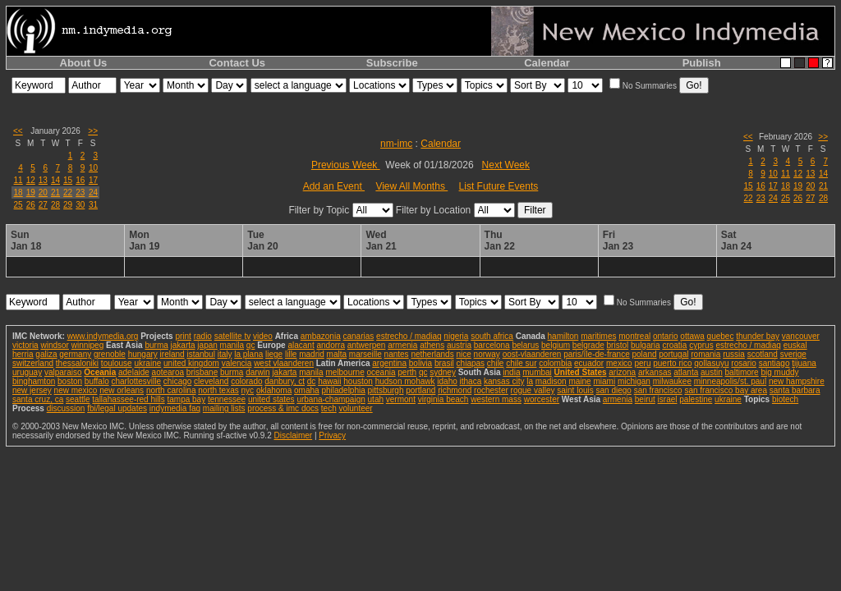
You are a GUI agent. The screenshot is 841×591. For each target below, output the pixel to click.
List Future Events (499, 186)
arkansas (655, 372)
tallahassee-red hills (128, 399)
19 (30, 192)
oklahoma (274, 390)
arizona (622, 372)
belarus (525, 345)
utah (376, 399)
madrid (311, 354)
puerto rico (672, 363)
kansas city (504, 381)
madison (551, 381)
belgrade (588, 345)
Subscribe (392, 63)
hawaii (329, 381)
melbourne (344, 372)
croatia (674, 345)
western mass (496, 399)
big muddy (779, 372)
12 (30, 180)
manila (232, 345)
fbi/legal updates (117, 408)
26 (30, 204)
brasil (444, 363)
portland (420, 390)
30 (80, 204)
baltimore (742, 372)
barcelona (492, 345)
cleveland (211, 381)
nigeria (455, 336)
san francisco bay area (725, 390)
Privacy (332, 435)
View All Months (411, 186)
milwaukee (672, 381)
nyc (248, 390)
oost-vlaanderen (532, 354)
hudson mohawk (405, 381)
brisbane (202, 372)
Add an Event (334, 186)
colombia (555, 363)
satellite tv (232, 336)
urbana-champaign (330, 399)
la (529, 381)
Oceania (100, 372)
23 (80, 192)
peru (642, 363)
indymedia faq (174, 408)
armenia (402, 345)
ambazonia (321, 336)
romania (705, 354)
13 (43, 180)
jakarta (183, 345)
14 (55, 180)
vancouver (801, 336)
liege (274, 354)
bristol (618, 345)
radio (203, 336)
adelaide (133, 372)
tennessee (227, 399)
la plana (248, 354)
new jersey (32, 390)
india (511, 372)
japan (207, 345)
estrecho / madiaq (409, 336)
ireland (172, 354)
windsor (54, 345)
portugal (673, 354)
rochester (491, 390)
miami (604, 381)
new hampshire (797, 381)
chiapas (471, 363)
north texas (218, 390)
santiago (774, 363)
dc (311, 381)
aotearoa (168, 372)
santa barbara (795, 390)
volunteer (356, 408)
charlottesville (136, 381)
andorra (330, 345)
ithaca (471, 381)
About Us (84, 63)
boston (69, 381)
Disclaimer (292, 435)
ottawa (692, 336)
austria (459, 345)
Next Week (506, 165)
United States (580, 372)
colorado (246, 381)
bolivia (420, 363)
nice (463, 354)
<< (18, 130)
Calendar (547, 63)
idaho (447, 381)
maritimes (598, 336)
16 (80, 180)
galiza (46, 354)
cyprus (701, 345)
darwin (257, 372)
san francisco (658, 390)
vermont (401, 399)
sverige (793, 354)
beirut (645, 399)
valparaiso (63, 372)
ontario (665, 336)
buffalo (97, 381)
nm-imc (396, 143)
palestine (695, 399)
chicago (177, 381)
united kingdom (191, 363)
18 (18, 192)
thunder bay (757, 336)
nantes (396, 354)
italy (225, 354)
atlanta (685, 372)
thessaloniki (77, 363)
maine (579, 381)
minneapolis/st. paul (730, 381)
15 (67, 180)
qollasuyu (711, 363)
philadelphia (343, 390)
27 (43, 204)
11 (18, 180)
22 (67, 192)
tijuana (804, 363)
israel (668, 399)
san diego (614, 390)
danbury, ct (284, 381)
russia (734, 354)
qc (250, 345)
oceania (380, 372)
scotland (762, 354)
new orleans (121, 390)
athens (432, 345)
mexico (619, 363)
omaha (306, 390)
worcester (541, 399)
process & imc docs (283, 408)
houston (358, 381)
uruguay (27, 372)
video (263, 336)
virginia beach (443, 399)
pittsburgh (386, 390)
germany (75, 354)
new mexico (76, 390)
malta (337, 354)
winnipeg (87, 345)
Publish (701, 63)
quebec (720, 336)
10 (93, 167)
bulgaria (645, 345)
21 (55, 192)
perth (407, 372)
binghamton (33, 381)
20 (43, 192)
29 (67, 204)
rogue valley (533, 390)
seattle (78, 399)
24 (93, 192)
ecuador (589, 363)
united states (271, 399)
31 (93, 204)
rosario (743, 363)
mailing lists (224, 408)
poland (644, 354)
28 (55, 204)
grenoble (110, 354)
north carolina (171, 390)
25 (18, 204)
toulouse (116, 363)
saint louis (575, 390)
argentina (389, 363)
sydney (443, 372)
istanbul (200, 354)
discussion (66, 408)
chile (495, 363)
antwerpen (366, 345)
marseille (365, 354)
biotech (785, 399)
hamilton (563, 336)
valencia (237, 363)
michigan (634, 381)
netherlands (432, 354)
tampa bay (186, 399)
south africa (492, 336)
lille (290, 354)
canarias (358, 336)
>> (93, 130)
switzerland (32, 363)
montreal (634, 336)
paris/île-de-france (596, 354)
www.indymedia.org (103, 336)
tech (329, 408)
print (183, 336)
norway (487, 354)
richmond (454, 390)
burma (156, 345)
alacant (300, 345)
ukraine (147, 363)
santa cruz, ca (37, 399)
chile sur (521, 363)
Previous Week (345, 165)
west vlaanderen (284, 363)
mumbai (537, 372)
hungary (143, 354)
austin (712, 372)
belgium (555, 345)
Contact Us (237, 63)
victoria (25, 345)
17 (93, 180)
